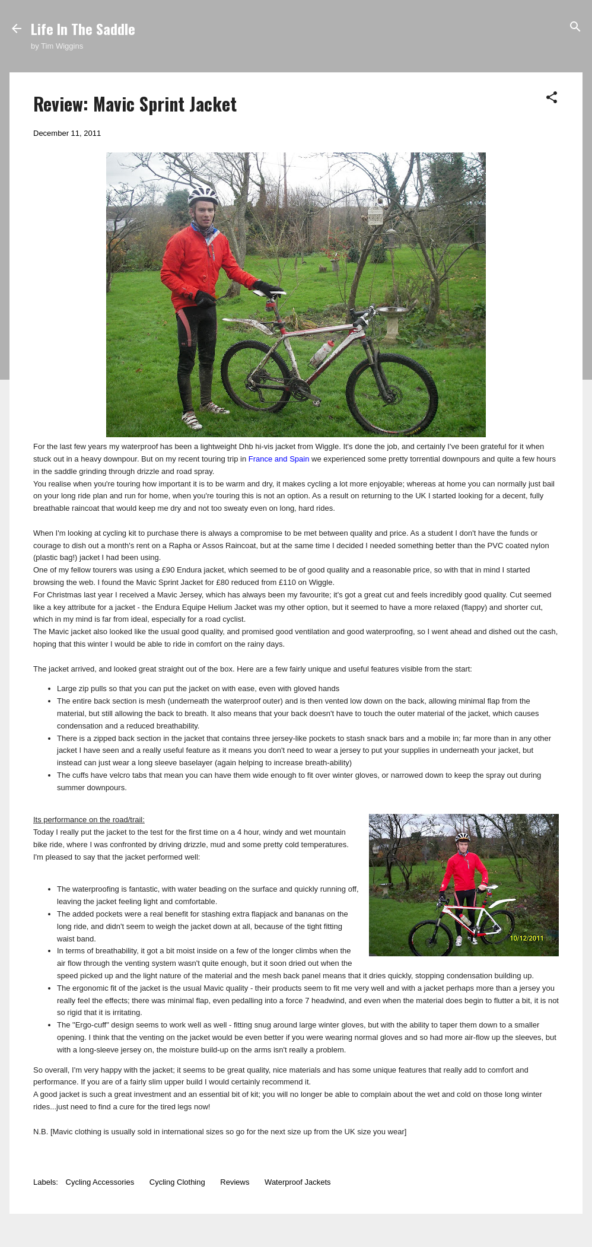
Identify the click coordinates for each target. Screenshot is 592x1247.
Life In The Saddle (83, 28)
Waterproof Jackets (298, 1182)
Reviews (234, 1182)
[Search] (575, 27)
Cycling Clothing (177, 1182)
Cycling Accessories (100, 1182)
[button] (552, 98)
